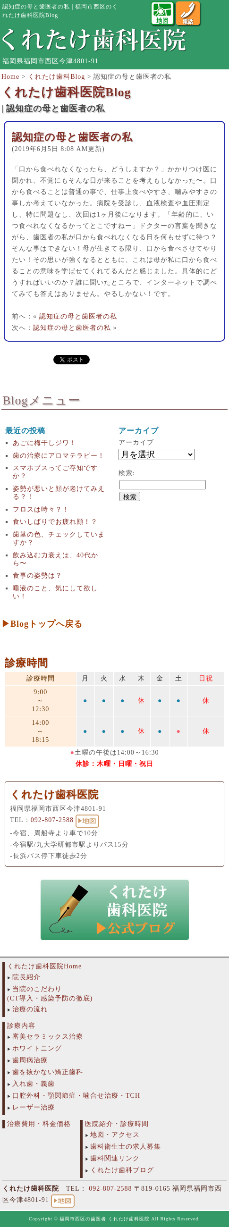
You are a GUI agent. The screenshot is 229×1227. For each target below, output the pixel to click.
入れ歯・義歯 (33, 1083)
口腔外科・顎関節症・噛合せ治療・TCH (76, 1095)
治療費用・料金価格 (39, 1123)
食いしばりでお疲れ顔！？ (55, 521)
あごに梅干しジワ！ (44, 442)
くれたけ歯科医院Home (44, 966)
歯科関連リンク (115, 1158)
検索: (127, 473)
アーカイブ (136, 442)
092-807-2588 (52, 820)
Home (10, 76)
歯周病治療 (30, 1060)
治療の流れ (30, 1009)
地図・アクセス (115, 1134)
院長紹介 (26, 977)
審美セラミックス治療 (47, 1036)
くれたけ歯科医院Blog (66, 92)
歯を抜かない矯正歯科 (47, 1072)
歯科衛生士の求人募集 (125, 1146)
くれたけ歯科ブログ (122, 1170)
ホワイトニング (37, 1048)
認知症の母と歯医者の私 (72, 137)
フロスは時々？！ (41, 509)
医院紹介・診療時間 (117, 1123)
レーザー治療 (33, 1107)
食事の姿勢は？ (37, 575)
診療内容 (21, 1025)
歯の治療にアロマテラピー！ (59, 455)
